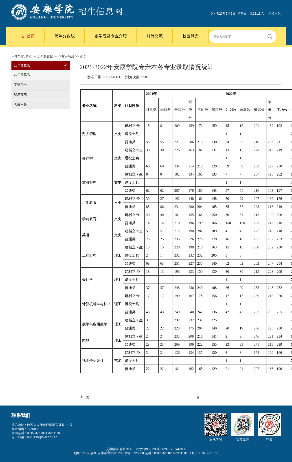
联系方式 (20, 94)
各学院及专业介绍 (110, 36)
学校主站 (274, 13)
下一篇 (195, 397)
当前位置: (18, 56)
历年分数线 (65, 36)
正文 (83, 56)
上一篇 (84, 397)
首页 (28, 36)
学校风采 (20, 84)
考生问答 (20, 104)
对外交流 (155, 36)
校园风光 (190, 36)
